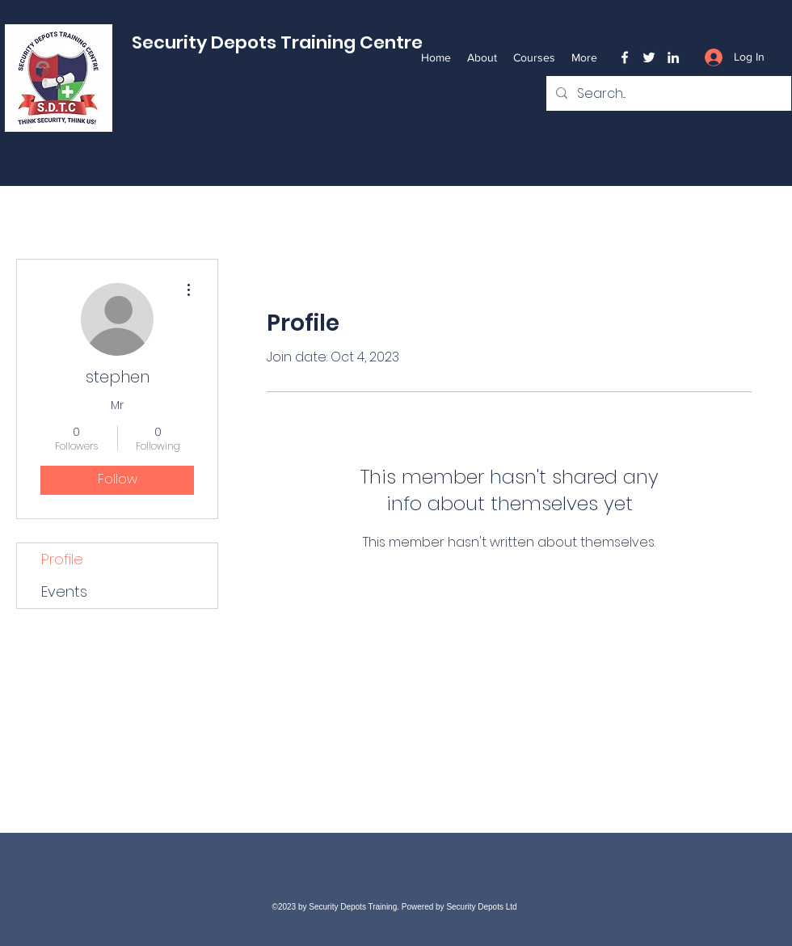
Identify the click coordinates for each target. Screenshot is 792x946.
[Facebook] (625, 57)
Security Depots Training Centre (277, 42)
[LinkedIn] (673, 57)
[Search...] (667, 94)
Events (64, 591)
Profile (62, 559)
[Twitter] (649, 57)
